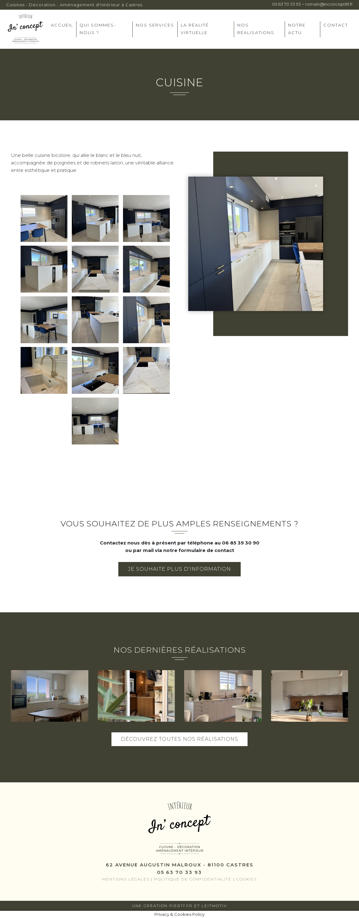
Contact (335, 25)
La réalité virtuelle (195, 29)
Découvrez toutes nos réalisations (179, 739)
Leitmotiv (214, 905)
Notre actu (297, 29)
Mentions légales (126, 879)
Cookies (246, 879)
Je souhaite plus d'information (179, 569)
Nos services (155, 25)
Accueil (62, 25)
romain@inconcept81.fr (329, 4)
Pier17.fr (181, 905)
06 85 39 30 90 (240, 543)
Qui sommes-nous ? (98, 29)
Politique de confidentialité (193, 879)
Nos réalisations (255, 29)
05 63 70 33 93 (286, 4)
